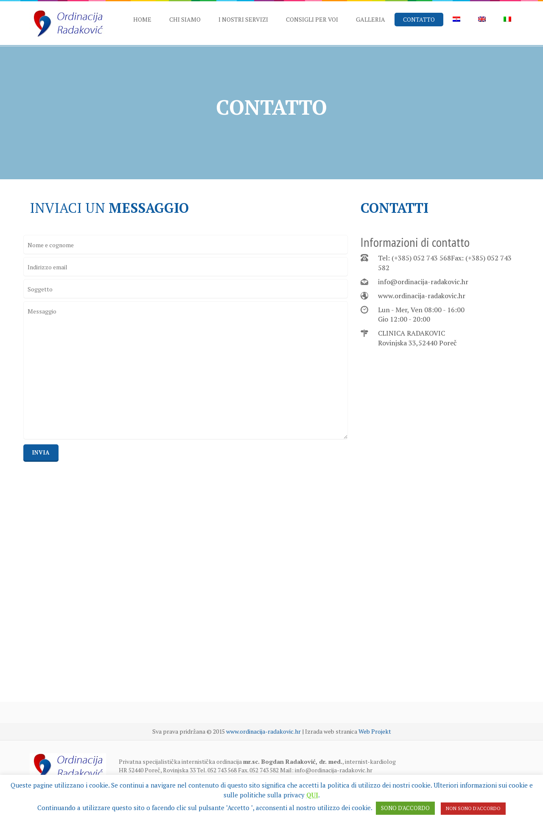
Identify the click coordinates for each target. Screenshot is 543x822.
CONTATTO (419, 19)
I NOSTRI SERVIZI (243, 19)
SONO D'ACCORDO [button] (405, 808)
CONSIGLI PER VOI (312, 19)
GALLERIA (370, 19)
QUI (312, 795)
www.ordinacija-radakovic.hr (421, 295)
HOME (142, 19)
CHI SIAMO (185, 19)
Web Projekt (374, 731)
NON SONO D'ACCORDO (473, 808)
